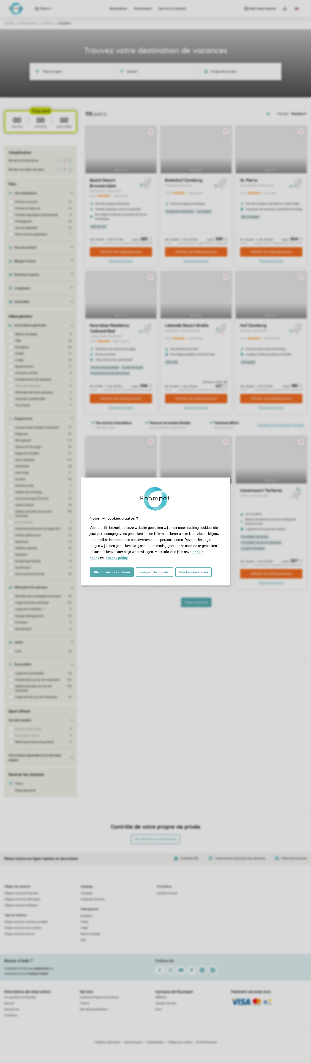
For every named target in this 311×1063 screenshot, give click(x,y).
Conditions (10, 1015)
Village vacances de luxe (19, 933)
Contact (84, 1003)
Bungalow (86, 915)
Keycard (9, 1003)
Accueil (9, 23)
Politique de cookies (180, 1042)
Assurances (11, 1009)
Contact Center (38, 973)
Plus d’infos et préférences (155, 839)
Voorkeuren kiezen (193, 572)
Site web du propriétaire (94, 1009)
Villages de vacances (17, 886)
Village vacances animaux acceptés (26, 921)
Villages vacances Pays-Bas (21, 893)
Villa (83, 939)
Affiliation (161, 997)
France (47, 23)
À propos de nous (166, 1003)
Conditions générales (107, 1042)
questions (42, 968)
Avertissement (133, 1042)
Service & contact (172, 9)
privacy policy (116, 558)
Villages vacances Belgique (21, 905)
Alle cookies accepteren (111, 572)
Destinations (28, 23)
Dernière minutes (167, 893)
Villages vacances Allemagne (22, 899)
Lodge (84, 927)
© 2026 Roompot (207, 1042)
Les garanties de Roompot (20, 997)
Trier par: (283, 113)
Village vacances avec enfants (22, 927)
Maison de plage (90, 933)
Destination (118, 9)
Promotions (143, 9)
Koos (159, 1009)
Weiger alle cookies (155, 572)
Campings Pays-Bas (93, 899)
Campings (87, 886)
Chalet (84, 921)
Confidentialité (155, 1042)
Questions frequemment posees (99, 997)
